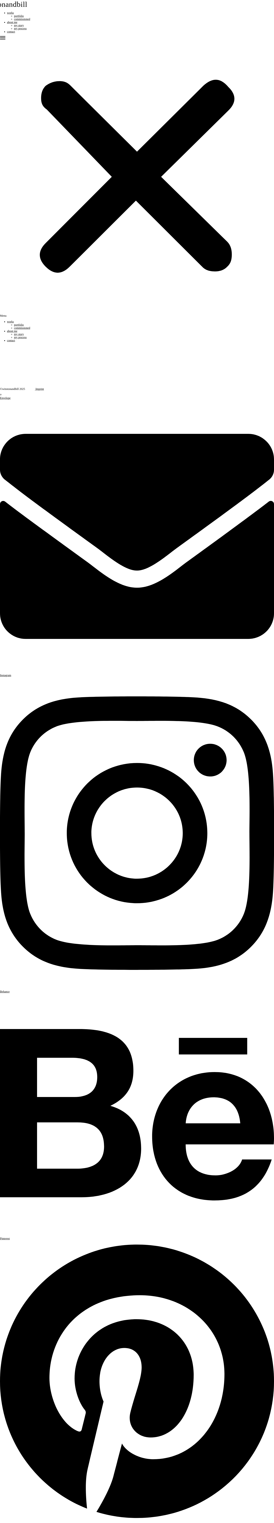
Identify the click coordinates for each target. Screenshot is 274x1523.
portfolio (19, 15)
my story (19, 25)
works (10, 12)
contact (11, 31)
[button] (137, 176)
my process (20, 28)
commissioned (22, 19)
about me (12, 22)
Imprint (39, 388)
